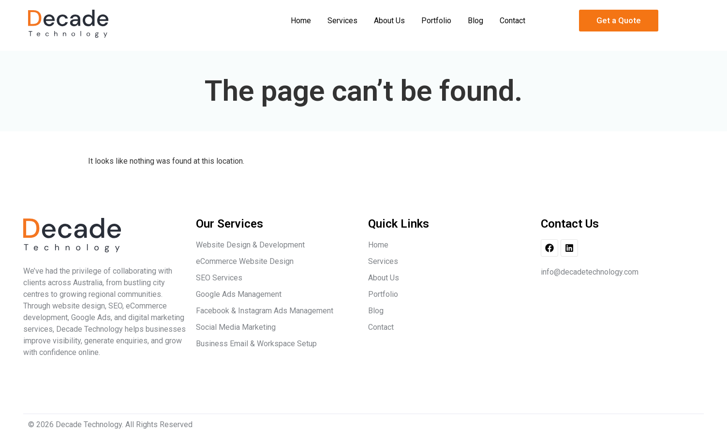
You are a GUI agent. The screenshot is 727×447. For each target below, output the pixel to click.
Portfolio (436, 20)
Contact (512, 20)
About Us (389, 20)
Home (301, 20)
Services (342, 20)
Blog (475, 20)
